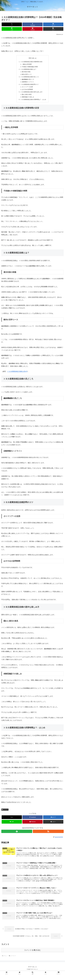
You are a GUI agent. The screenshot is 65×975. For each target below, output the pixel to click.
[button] (53, 29)
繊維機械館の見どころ (27, 80)
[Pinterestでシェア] (32, 29)
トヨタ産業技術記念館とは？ (27, 70)
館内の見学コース (26, 75)
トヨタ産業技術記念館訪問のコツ (29, 86)
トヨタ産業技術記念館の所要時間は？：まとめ (33, 102)
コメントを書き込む (32, 953)
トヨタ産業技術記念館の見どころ (29, 78)
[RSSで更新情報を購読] (48, 834)
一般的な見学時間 (26, 64)
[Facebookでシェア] (32, 24)
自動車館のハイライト (27, 83)
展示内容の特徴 (25, 72)
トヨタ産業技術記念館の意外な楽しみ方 (31, 94)
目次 (30, 58)
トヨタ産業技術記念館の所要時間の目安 (31, 62)
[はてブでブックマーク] (53, 24)
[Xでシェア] (12, 24)
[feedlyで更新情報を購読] (16, 834)
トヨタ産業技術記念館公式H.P (17, 374)
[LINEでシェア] (12, 29)
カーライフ (5, 812)
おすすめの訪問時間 (27, 91)
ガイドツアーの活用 (27, 88)
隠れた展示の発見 (26, 96)
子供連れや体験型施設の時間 (29, 67)
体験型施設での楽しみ (27, 99)
